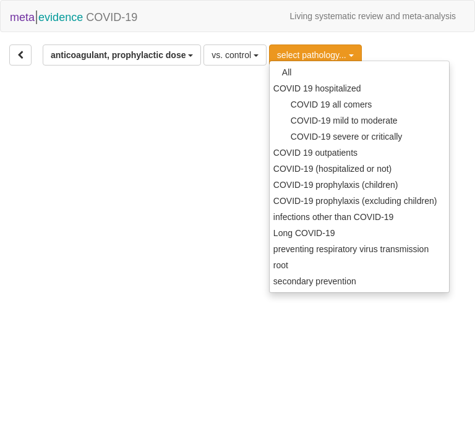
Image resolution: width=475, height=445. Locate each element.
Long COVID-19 (304, 233)
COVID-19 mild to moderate (344, 120)
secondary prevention (314, 281)
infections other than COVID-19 (333, 217)
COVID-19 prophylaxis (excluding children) (355, 201)
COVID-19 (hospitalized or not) (332, 169)
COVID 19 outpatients (315, 153)
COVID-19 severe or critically (347, 137)
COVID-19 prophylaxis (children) (335, 185)
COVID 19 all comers (331, 104)
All (287, 72)
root (280, 265)
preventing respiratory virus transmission (351, 249)
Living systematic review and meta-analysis (373, 16)
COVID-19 (73, 16)
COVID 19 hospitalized (317, 88)
